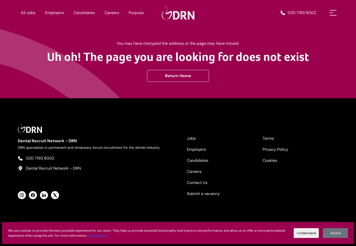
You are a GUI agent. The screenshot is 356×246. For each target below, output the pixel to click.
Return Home (178, 75)
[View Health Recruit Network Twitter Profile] (55, 195)
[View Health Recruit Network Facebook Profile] (33, 195)
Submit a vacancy (203, 193)
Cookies (270, 160)
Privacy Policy (275, 149)
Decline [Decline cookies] (335, 233)
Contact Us (197, 182)
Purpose (136, 12)
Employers (54, 12)
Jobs (191, 138)
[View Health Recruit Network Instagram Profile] (22, 195)
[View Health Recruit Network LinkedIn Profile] (44, 195)
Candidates (84, 12)
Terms (268, 138)
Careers (112, 12)
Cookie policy (98, 235)
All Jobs (28, 12)
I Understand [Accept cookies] (306, 233)
